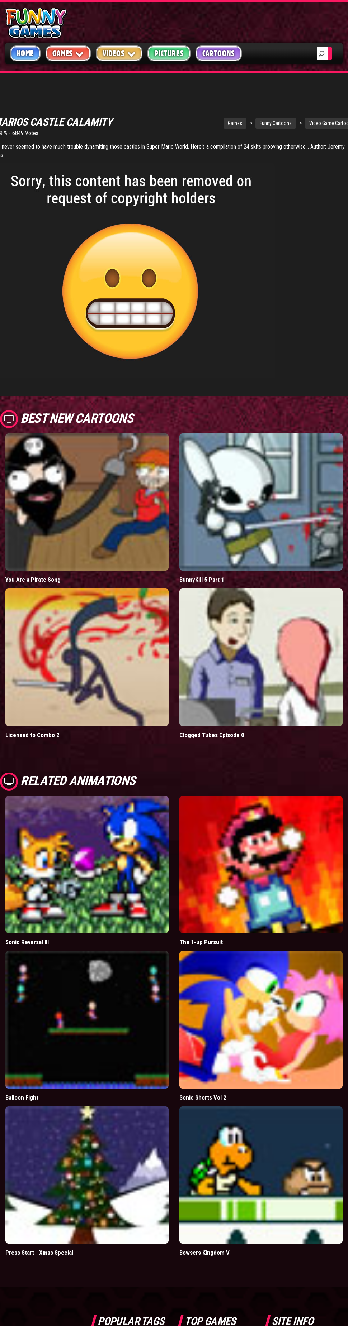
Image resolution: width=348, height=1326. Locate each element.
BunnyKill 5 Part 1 (201, 572)
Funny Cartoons (233, 116)
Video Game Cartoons (289, 116)
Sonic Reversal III (27, 935)
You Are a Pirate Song (33, 572)
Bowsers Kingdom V (204, 1245)
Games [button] (68, 53)
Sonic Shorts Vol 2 (202, 1090)
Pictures (168, 53)
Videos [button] (119, 53)
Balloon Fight (21, 1090)
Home (25, 53)
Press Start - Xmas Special (39, 1245)
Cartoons (218, 53)
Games (192, 116)
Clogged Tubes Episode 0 (211, 728)
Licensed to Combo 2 (32, 728)
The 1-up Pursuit (201, 935)
